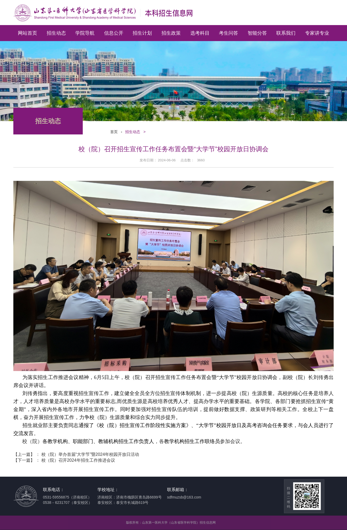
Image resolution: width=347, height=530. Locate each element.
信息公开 (113, 33)
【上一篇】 (76, 454)
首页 (112, 132)
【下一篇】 (64, 460)
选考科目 (200, 33)
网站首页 (27, 33)
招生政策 (171, 33)
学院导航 (84, 33)
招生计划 (142, 33)
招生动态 (56, 33)
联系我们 (285, 33)
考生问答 (228, 33)
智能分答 (257, 33)
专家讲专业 (317, 33)
